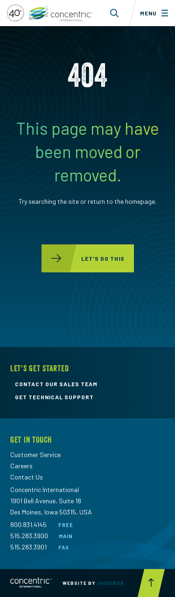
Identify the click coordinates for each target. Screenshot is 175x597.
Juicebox (110, 583)
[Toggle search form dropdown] (114, 13)
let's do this (83, 258)
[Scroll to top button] (151, 583)
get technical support (54, 397)
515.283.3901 (28, 547)
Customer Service (35, 454)
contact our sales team (56, 384)
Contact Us (26, 477)
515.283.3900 (29, 536)
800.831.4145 (28, 524)
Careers (21, 466)
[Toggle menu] (152, 13)
